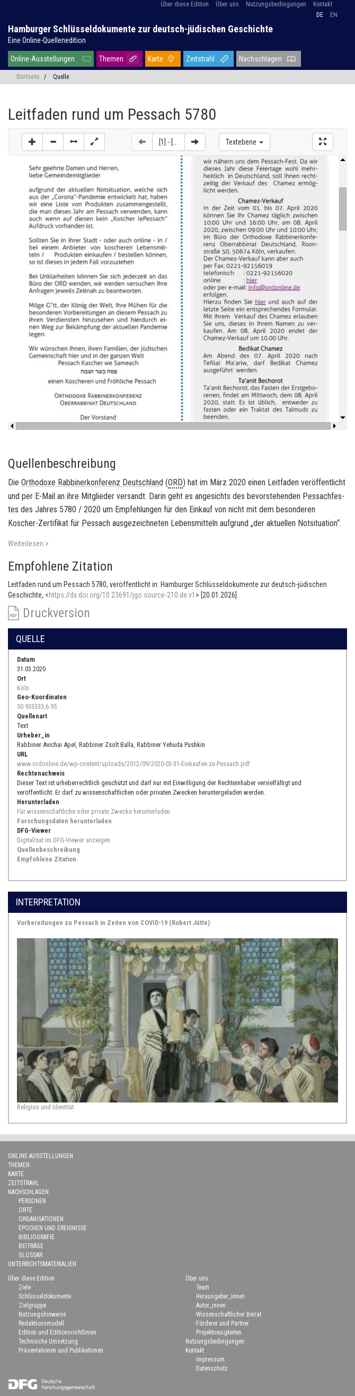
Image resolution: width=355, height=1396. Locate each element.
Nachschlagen (260, 59)
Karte (155, 59)
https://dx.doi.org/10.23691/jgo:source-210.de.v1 (122, 595)
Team (202, 1287)
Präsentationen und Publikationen (61, 1350)
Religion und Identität (45, 1107)
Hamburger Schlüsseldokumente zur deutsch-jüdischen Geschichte (140, 28)
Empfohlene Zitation (46, 859)
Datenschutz (212, 1368)
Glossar (30, 1255)
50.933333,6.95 (37, 706)
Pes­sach (96, 523)
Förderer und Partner (222, 1323)
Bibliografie (37, 1237)
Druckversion (56, 613)
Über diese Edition (185, 4)
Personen (32, 1201)
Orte (25, 1210)
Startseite (27, 77)
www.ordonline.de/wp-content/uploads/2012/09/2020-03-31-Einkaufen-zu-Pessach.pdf (133, 764)
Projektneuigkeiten (219, 1332)
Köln (23, 688)
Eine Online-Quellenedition (47, 40)
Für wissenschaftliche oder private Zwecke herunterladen (93, 811)
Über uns (227, 4)
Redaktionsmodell (41, 1323)
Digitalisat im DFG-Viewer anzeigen (63, 840)
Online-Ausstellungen (43, 59)
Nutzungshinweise (42, 1314)
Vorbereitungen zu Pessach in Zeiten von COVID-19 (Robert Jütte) (113, 923)
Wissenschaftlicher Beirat (228, 1314)
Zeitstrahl (200, 59)
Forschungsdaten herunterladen (64, 821)
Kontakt (322, 4)
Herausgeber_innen (220, 1296)
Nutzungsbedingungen (276, 4)
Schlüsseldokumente (45, 1296)
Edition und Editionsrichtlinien (57, 1332)
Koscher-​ (23, 523)
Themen (111, 59)
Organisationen (41, 1219)
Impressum (210, 1359)
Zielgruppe (32, 1305)
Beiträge (31, 1246)
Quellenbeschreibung (48, 849)
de (319, 15)
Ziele (25, 1287)
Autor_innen (211, 1305)
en (334, 15)
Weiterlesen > (28, 543)
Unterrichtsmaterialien (42, 1264)
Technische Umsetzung (48, 1341)
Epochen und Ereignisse (53, 1228)
